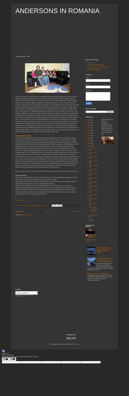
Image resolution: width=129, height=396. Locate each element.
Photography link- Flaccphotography (98, 273)
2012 (89, 220)
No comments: (45, 205)
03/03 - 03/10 (93, 203)
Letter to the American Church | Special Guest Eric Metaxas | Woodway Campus (105, 250)
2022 (89, 128)
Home (47, 211)
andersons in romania (92, 236)
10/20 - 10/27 (93, 157)
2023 (89, 125)
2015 (89, 141)
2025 (89, 120)
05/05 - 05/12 (93, 195)
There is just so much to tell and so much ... (93, 209)
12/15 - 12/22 (93, 148)
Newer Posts (20, 211)
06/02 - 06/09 (93, 178)
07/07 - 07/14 (93, 169)
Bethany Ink (90, 63)
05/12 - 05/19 (93, 190)
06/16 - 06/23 (93, 173)
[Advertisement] (64, 36)
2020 (89, 130)
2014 (89, 143)
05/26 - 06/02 (93, 182)
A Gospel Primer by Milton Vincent (97, 67)
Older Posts (74, 211)
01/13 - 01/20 (93, 215)
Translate (28, 296)
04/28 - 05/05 (93, 199)
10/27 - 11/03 (93, 152)
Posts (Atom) (27, 215)
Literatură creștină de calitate (96, 65)
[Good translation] (5, 359)
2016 (89, 138)
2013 (89, 146)
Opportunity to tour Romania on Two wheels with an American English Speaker (105, 260)
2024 (89, 122)
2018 (89, 133)
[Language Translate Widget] (26, 293)
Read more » (19, 200)
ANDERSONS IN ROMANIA (57, 11)
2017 (89, 135)
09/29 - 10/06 (93, 161)
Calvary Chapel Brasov (94, 69)
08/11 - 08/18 (93, 165)
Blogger (76, 344)
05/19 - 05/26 (93, 186)
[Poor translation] (12, 359)
